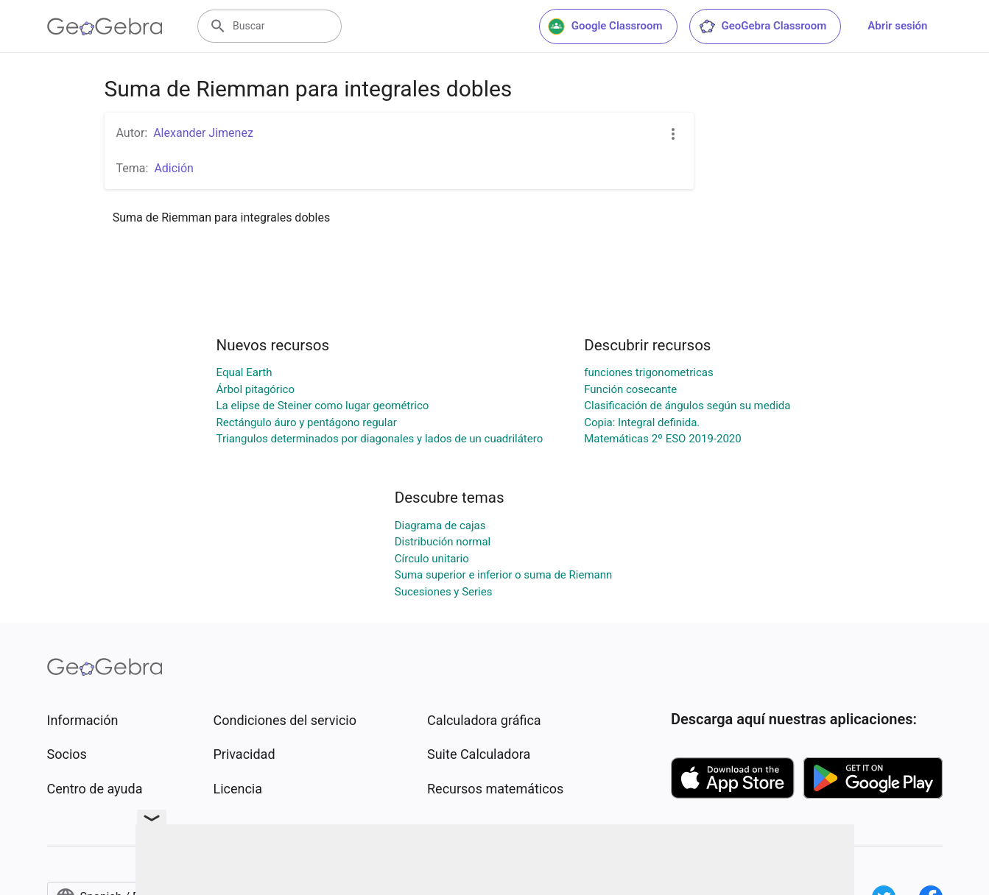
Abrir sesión (897, 25)
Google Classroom (605, 26)
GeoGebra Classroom (762, 26)
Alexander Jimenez (203, 133)
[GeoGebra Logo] (105, 26)
